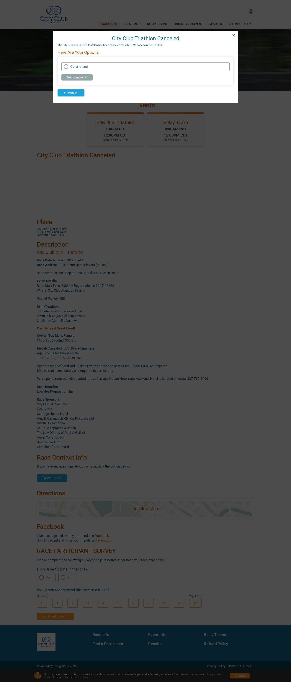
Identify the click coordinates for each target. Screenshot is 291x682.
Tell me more (79, 78)
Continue (71, 93)
